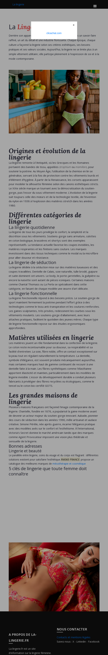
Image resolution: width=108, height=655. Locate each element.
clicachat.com (54, 33)
